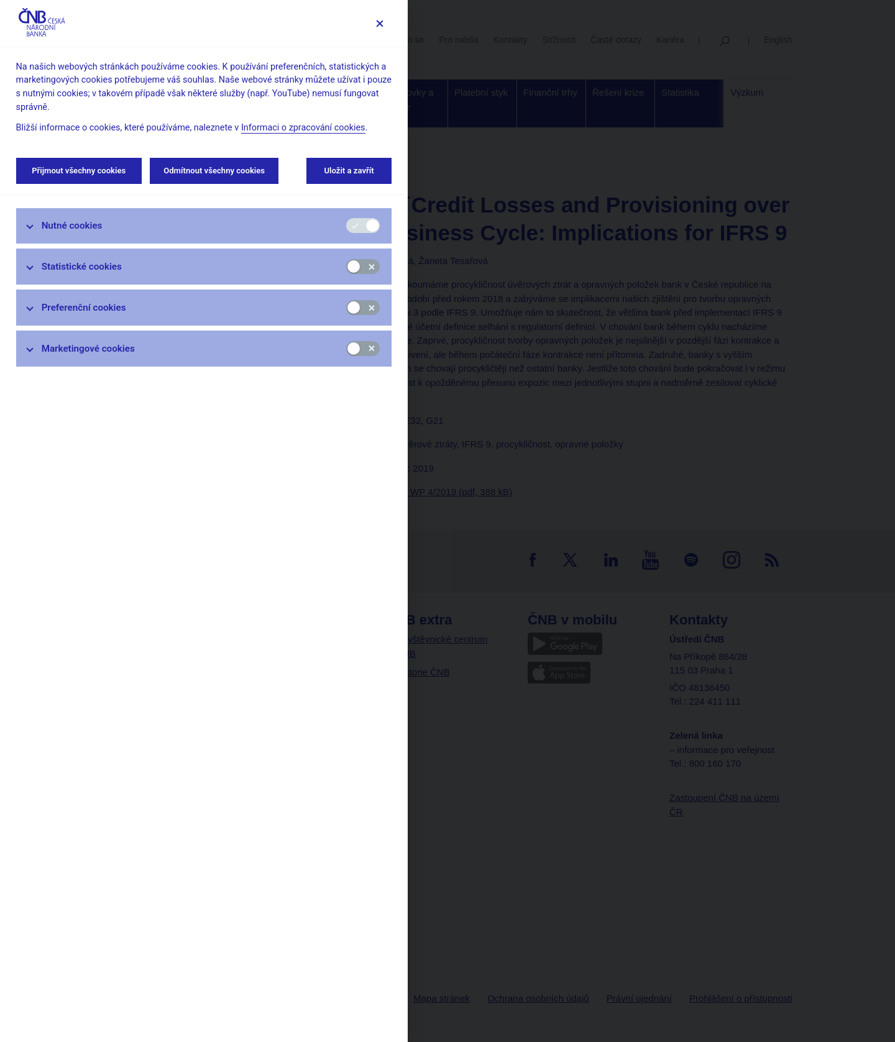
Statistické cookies (82, 266)
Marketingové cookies (88, 348)
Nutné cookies (72, 225)
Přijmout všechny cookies (79, 170)
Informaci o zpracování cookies (303, 127)
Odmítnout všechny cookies (214, 170)
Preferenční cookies (84, 307)
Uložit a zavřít (349, 170)
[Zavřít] (379, 23)
